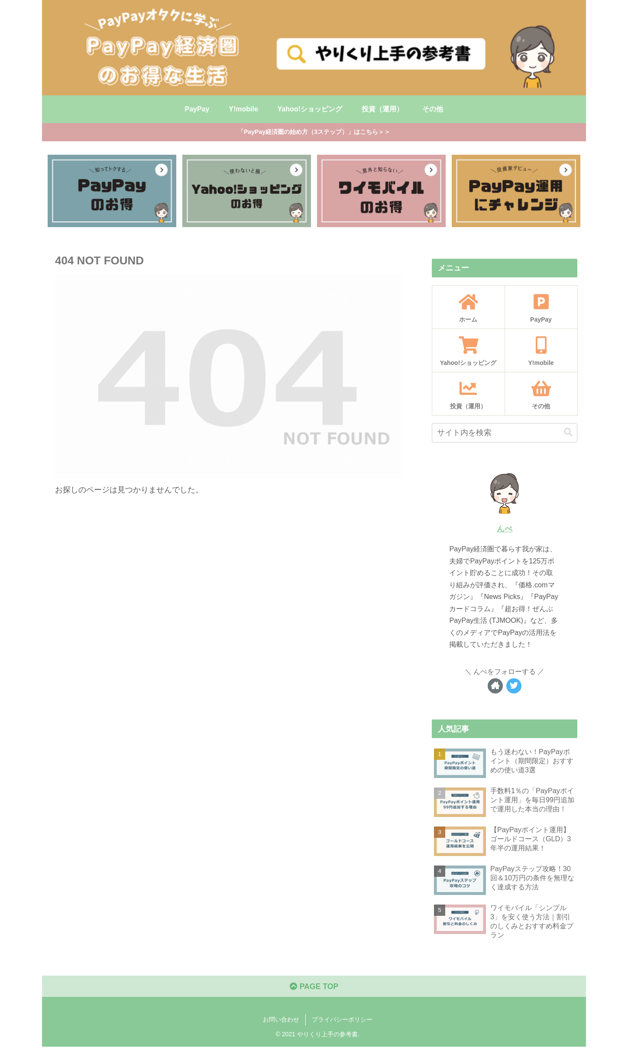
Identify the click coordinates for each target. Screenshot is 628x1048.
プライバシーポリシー (342, 1020)
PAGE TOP (314, 987)
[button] (568, 433)
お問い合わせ (281, 1020)
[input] (504, 433)
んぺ (504, 529)
